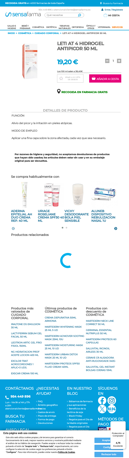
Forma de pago (46, 419)
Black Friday (75, 415)
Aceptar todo (109, 440)
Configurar (108, 447)
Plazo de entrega (47, 415)
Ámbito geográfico (48, 405)
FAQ (40, 401)
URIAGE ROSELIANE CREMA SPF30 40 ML (51, 216)
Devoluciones (45, 423)
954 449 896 (45, 9)
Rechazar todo (108, 454)
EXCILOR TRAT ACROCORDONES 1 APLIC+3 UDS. (22, 364)
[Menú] (124, 423)
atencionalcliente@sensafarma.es (72, 9)
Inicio (11, 33)
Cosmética (24, 33)
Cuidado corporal (47, 33)
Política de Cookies (66, 452)
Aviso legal (17, 430)
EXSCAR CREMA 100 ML (24, 373)
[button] (107, 61)
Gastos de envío (46, 412)
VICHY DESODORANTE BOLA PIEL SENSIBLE (76, 216)
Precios (42, 408)
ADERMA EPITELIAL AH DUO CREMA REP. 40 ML (21, 216)
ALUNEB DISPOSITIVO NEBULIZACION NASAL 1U (103, 216)
